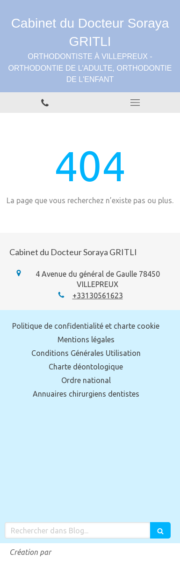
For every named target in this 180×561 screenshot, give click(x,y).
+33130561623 (97, 295)
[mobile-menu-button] (135, 102)
